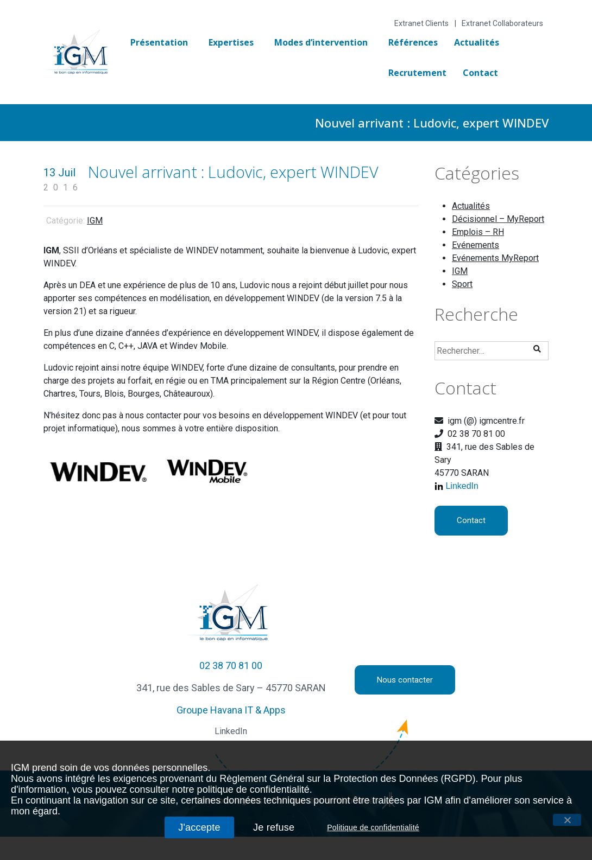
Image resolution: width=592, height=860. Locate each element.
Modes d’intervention (321, 42)
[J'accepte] (567, 820)
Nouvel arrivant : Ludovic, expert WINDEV (233, 171)
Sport (462, 284)
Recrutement (417, 73)
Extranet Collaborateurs (502, 23)
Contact (480, 73)
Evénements (475, 245)
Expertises (231, 42)
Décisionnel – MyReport (498, 219)
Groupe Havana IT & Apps (231, 710)
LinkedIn (461, 485)
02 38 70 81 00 (230, 665)
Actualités (476, 42)
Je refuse (273, 827)
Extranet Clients (421, 23)
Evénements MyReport (495, 258)
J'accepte (199, 827)
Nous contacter (405, 680)
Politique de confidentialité (373, 827)
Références (413, 42)
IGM (95, 220)
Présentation (159, 42)
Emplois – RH (478, 232)
